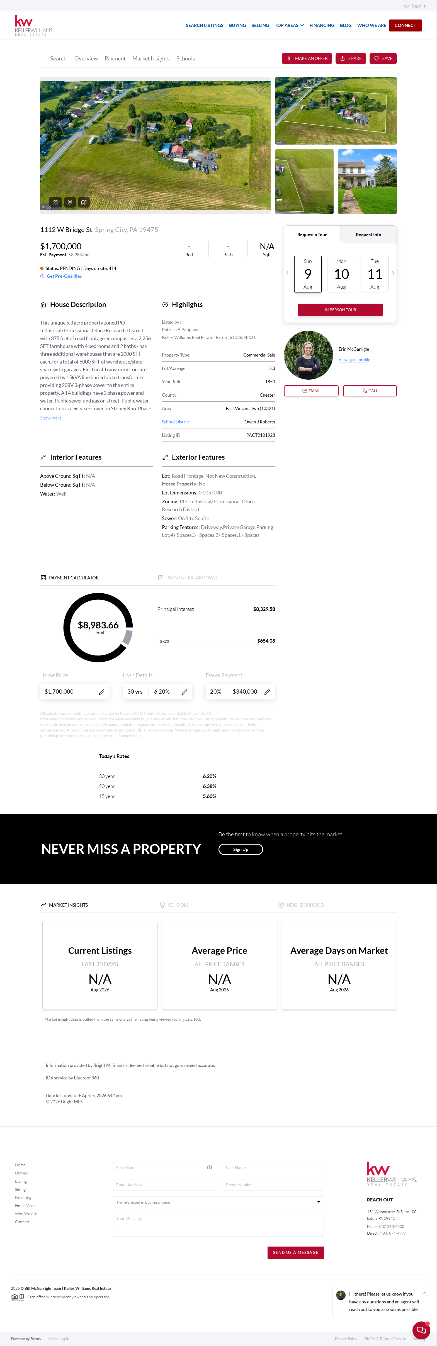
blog (346, 25)
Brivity (36, 1339)
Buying (21, 1181)
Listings (21, 1173)
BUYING (237, 25)
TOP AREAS (289, 25)
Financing (23, 1197)
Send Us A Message (296, 1252)
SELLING (260, 25)
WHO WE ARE (371, 25)
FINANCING (322, 25)
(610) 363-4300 (390, 1226)
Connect (22, 1222)
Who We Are (26, 1213)
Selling (20, 1189)
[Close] (424, 1292)
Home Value (25, 1205)
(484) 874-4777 (392, 1233)
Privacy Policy (346, 1339)
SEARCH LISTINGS (205, 25)
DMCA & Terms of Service (385, 1339)
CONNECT (405, 25)
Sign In (415, 6)
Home (20, 1165)
